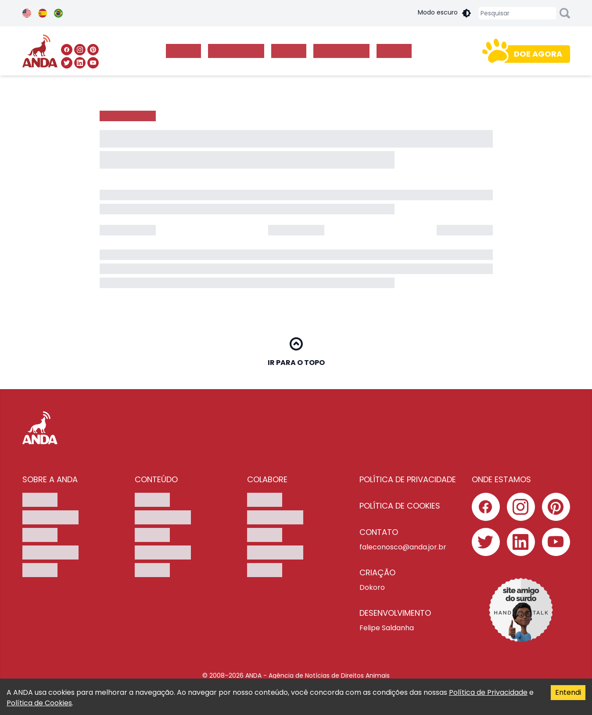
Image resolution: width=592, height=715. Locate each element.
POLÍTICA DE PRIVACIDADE (407, 479)
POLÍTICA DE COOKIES (399, 505)
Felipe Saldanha (386, 628)
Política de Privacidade (488, 692)
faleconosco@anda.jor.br (402, 547)
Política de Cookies (39, 703)
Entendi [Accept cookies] (568, 692)
